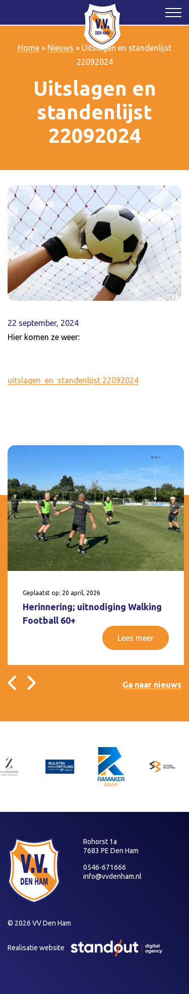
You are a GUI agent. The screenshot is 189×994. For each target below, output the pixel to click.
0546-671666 (104, 867)
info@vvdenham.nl (112, 876)
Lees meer (135, 637)
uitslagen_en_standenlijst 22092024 (73, 380)
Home (28, 47)
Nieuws (60, 47)
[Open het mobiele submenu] (173, 12)
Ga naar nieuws (151, 684)
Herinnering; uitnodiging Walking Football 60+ (92, 613)
